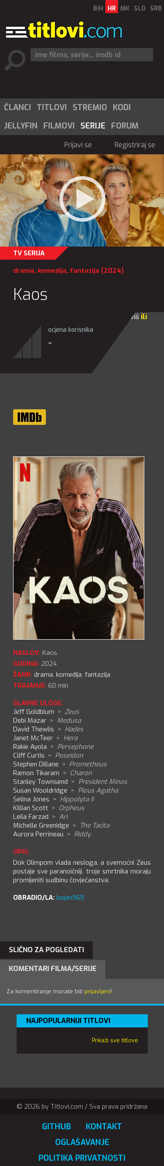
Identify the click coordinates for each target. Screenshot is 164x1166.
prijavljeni (97, 991)
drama (23, 270)
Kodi (122, 107)
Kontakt (104, 1126)
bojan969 (70, 897)
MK (124, 8)
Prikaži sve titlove (115, 1040)
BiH (98, 8)
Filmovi (59, 126)
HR (112, 8)
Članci (17, 107)
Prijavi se (78, 145)
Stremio (90, 107)
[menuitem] (17, 107)
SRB (156, 8)
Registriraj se (135, 145)
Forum (125, 126)
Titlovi (52, 107)
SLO (140, 8)
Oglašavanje (82, 1142)
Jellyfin (21, 126)
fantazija (84, 270)
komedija (52, 270)
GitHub (56, 1126)
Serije (92, 126)
